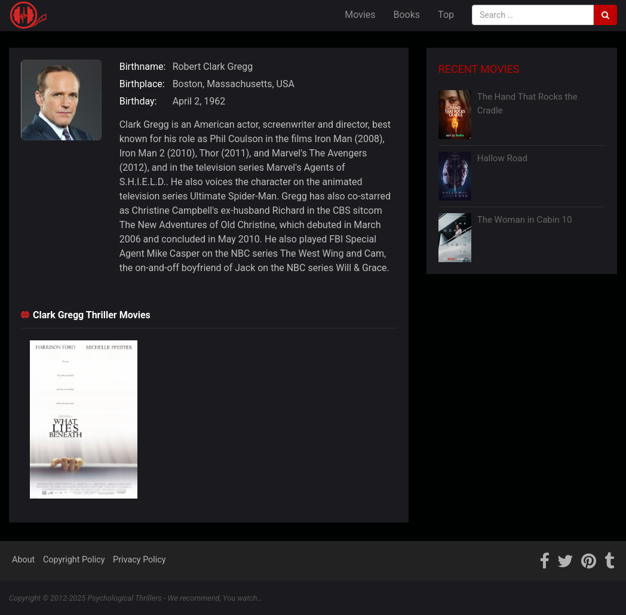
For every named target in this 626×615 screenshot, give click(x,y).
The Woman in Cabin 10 (524, 219)
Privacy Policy (139, 560)
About (23, 560)
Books (407, 14)
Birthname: (142, 66)
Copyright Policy (74, 560)
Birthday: (138, 101)
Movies (360, 14)
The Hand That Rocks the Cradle (527, 103)
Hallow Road (502, 158)
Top (446, 14)
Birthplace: (142, 84)
